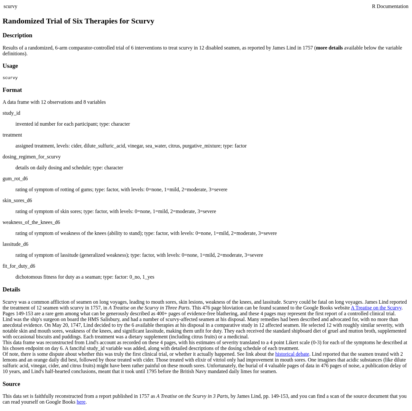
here (81, 403)
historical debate (292, 355)
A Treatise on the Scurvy (376, 308)
